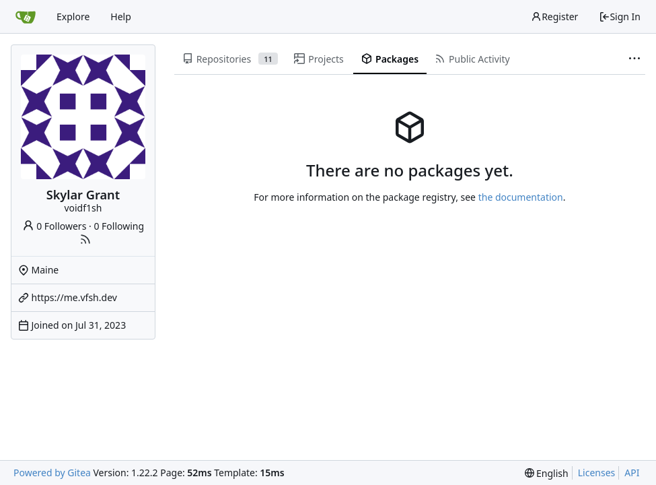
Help (120, 16)
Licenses (597, 472)
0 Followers (54, 226)
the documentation (520, 197)
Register (554, 16)
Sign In (620, 16)
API (631, 472)
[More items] (634, 59)
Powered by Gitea (52, 472)
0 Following (119, 226)
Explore (73, 16)
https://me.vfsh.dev (74, 297)
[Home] (25, 17)
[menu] (547, 473)
